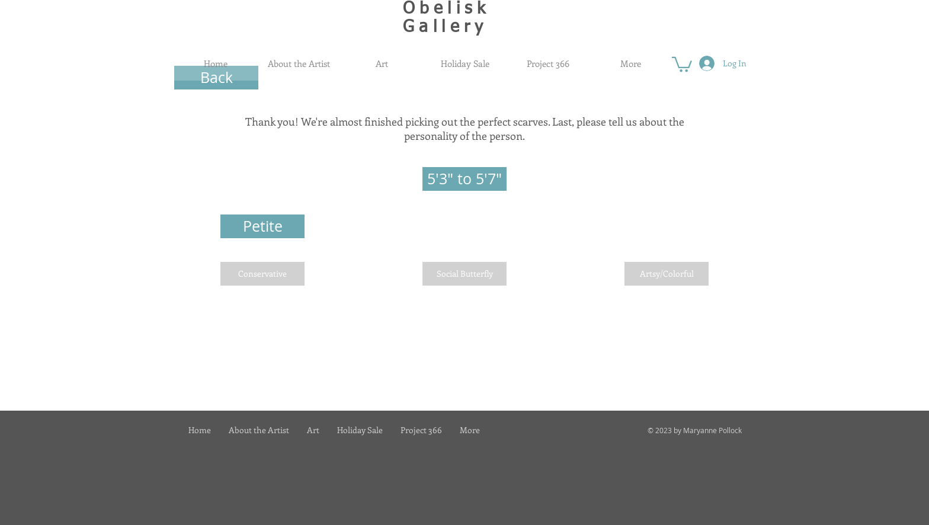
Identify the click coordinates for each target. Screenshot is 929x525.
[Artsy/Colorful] (666, 274)
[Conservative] (262, 274)
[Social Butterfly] (464, 274)
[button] (682, 63)
